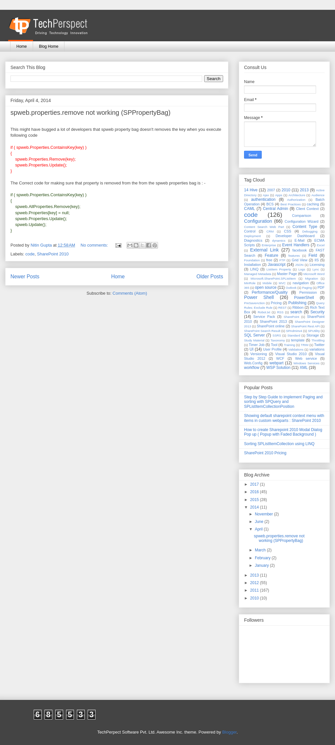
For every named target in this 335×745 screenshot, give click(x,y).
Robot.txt (264, 312)
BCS (269, 204)
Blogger (229, 732)
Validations (295, 349)
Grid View (300, 260)
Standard (294, 335)
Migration (311, 278)
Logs (301, 269)
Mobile (267, 283)
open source (265, 287)
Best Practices (290, 204)
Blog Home (48, 46)
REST (282, 307)
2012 (255, 582)
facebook (299, 250)
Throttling (318, 340)
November (264, 514)
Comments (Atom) (130, 293)
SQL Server (254, 335)
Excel (321, 245)
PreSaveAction (254, 303)
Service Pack (264, 317)
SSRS (277, 335)
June (259, 521)
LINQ (254, 269)
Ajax (266, 195)
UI (252, 349)
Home (21, 46)
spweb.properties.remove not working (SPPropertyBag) (90, 112)
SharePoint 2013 (273, 321)
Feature (271, 255)
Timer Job (257, 345)
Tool (274, 345)
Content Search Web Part (264, 227)
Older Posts (210, 276)
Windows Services (306, 363)
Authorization (296, 199)
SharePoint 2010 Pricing (265, 453)
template (298, 340)
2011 (255, 590)
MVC (282, 283)
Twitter (319, 345)
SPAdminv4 (294, 331)
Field (313, 255)
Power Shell (259, 297)
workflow (251, 367)
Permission (308, 292)
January (262, 565)
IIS (316, 260)
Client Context (307, 209)
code (30, 253)
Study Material (254, 340)
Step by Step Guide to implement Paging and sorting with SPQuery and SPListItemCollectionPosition (283, 402)
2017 (255, 484)
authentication (263, 199)
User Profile (272, 349)
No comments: (94, 245)
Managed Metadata (257, 274)
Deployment (252, 236)
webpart (277, 363)
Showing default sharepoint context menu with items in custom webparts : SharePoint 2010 (284, 418)
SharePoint (291, 317)
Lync (315, 269)
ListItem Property (278, 269)
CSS (287, 231)
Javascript (276, 264)
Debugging (309, 231)
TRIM (304, 345)
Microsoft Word (314, 274)
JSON (299, 265)
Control (250, 231)
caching (313, 204)
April (259, 529)
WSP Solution (278, 367)
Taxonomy (278, 340)
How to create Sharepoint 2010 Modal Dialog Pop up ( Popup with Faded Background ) (283, 432)
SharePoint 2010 (53, 253)
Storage (313, 335)
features (294, 255)
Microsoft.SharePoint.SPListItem (273, 278)
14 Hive (250, 190)
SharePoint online (271, 326)
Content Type (304, 226)
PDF (321, 287)
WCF (280, 358)
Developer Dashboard (295, 236)
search (296, 312)
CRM (270, 231)
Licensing (317, 265)
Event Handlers (295, 245)
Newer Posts (24, 276)
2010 (286, 190)
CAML (249, 208)
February (263, 558)
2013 (304, 190)
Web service (306, 358)
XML (304, 367)
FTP (282, 260)
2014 (255, 507)
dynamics (279, 240)
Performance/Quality (270, 292)
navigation (301, 283)
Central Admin (275, 208)
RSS (280, 312)
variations (317, 349)
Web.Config (253, 363)
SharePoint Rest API (305, 326)
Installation (252, 265)
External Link (264, 249)
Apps (278, 195)
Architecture (297, 195)
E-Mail (299, 240)
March (261, 550)
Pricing (276, 303)
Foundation (252, 260)
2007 (271, 190)
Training (289, 345)
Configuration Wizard (301, 221)
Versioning (258, 354)
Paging (307, 287)
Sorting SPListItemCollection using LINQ (279, 444)
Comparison (301, 215)
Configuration (258, 221)
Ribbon (298, 307)
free (269, 260)
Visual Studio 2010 (291, 354)
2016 (255, 492)
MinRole (250, 283)
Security (317, 312)
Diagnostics (253, 240)
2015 (255, 499)
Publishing (297, 303)
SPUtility (314, 331)
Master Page (287, 274)
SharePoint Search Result (262, 331)
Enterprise (269, 245)
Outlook (291, 287)
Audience (318, 195)
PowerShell (304, 297)
